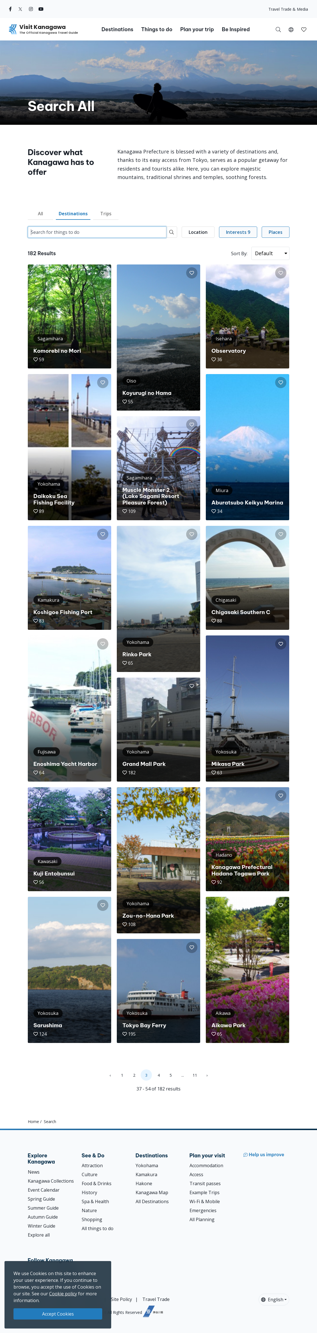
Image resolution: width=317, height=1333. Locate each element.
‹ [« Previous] (110, 1075)
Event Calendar (44, 1190)
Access (196, 1174)
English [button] (272, 1299)
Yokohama (147, 1165)
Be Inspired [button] (236, 29)
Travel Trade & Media (288, 9)
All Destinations (152, 1201)
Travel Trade (156, 1299)
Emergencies (203, 1210)
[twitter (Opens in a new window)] (20, 9)
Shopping (92, 1219)
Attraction (92, 1165)
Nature (89, 1210)
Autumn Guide (43, 1217)
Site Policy (121, 1299)
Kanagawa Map (152, 1192)
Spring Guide (41, 1199)
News (34, 1172)
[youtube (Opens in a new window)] (41, 9)
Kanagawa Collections (51, 1181)
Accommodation (206, 1165)
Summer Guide (43, 1208)
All (40, 214)
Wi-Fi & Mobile (205, 1201)
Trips (105, 214)
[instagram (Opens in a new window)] (31, 9)
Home (33, 1121)
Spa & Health (95, 1201)
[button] (291, 29)
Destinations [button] (117, 29)
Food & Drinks (96, 1183)
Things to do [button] (156, 29)
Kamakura (146, 1174)
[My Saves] (303, 29)
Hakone (144, 1183)
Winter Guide (41, 1226)
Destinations (73, 214)
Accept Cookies (58, 1314)
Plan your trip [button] (197, 29)
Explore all (39, 1235)
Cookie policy (63, 1294)
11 (195, 1075)
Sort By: (239, 253)
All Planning (202, 1219)
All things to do (97, 1228)
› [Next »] (206, 1075)
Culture (89, 1174)
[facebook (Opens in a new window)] (10, 9)
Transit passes (205, 1183)
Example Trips (205, 1192)
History (89, 1192)
